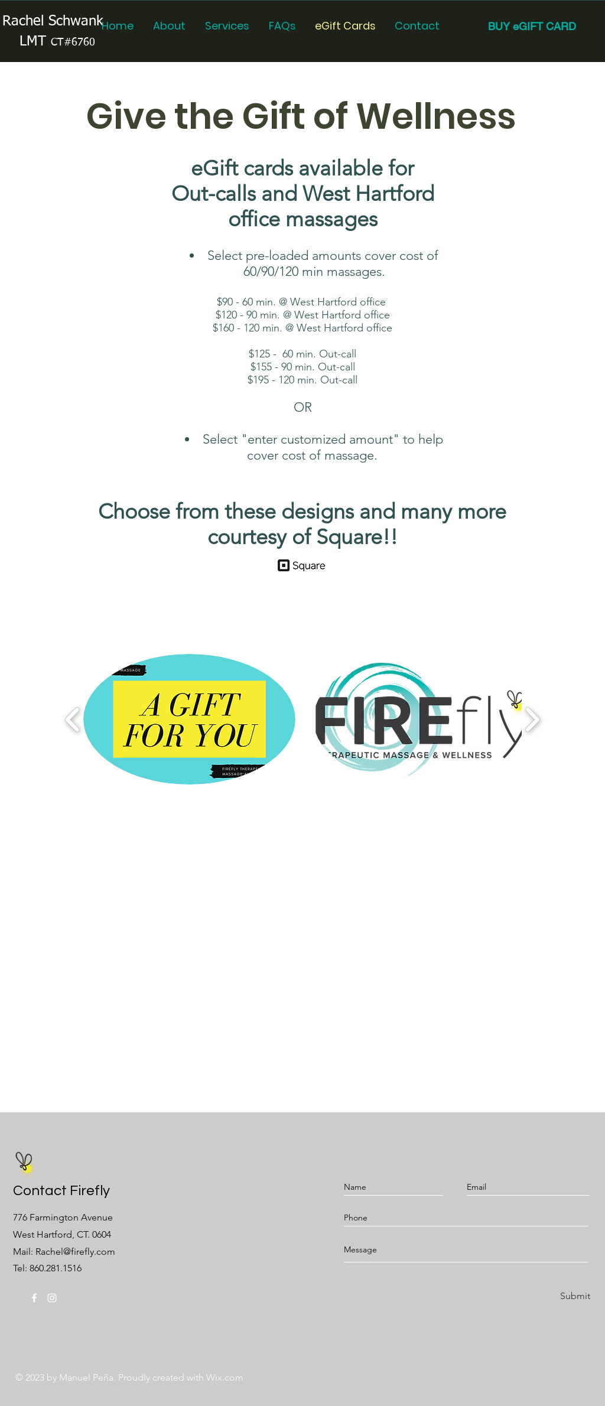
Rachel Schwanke (56, 21)
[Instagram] (52, 1298)
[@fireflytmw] (34, 1298)
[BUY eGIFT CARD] (532, 26)
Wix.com (224, 1377)
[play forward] (532, 719)
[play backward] (73, 719)
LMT (57, 41)
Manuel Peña (86, 1377)
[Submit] (573, 1296)
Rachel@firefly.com (75, 1251)
